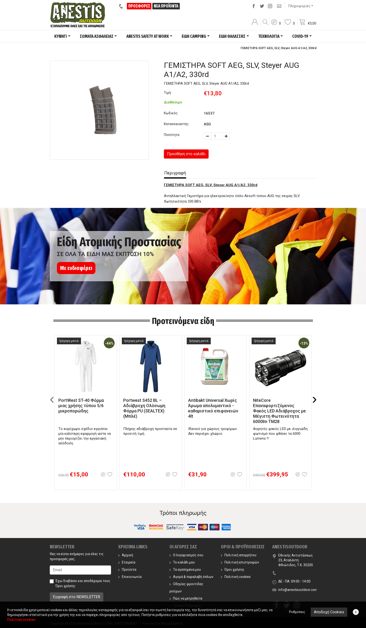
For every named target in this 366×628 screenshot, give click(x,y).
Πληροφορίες (299, 6)
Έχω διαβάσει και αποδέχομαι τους (83, 583)
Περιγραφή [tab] (175, 172)
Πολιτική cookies (236, 577)
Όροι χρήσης (65, 586)
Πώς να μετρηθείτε (185, 598)
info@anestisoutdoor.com (298, 590)
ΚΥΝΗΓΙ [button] (60, 36)
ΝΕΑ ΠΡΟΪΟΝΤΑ (166, 6)
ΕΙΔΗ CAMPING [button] (194, 36)
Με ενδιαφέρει (76, 268)
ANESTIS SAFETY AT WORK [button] (147, 36)
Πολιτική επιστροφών (240, 562)
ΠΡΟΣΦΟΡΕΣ (139, 6)
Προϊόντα (127, 569)
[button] (276, 25)
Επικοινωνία (130, 577)
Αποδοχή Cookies (329, 612)
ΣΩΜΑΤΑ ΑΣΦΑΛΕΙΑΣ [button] (96, 36)
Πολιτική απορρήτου (238, 555)
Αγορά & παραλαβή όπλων (191, 577)
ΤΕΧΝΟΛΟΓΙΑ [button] (268, 36)
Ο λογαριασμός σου (186, 555)
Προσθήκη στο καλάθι (186, 154)
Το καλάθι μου (182, 562)
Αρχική (125, 555)
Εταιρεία (126, 562)
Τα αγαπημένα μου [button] (185, 569)
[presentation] (52, 398)
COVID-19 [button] (300, 36)
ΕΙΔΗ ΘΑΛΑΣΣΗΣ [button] (232, 36)
